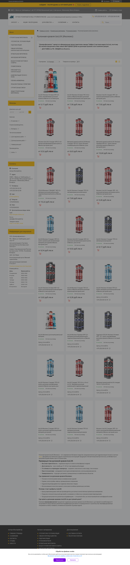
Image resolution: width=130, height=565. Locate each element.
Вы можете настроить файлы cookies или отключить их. (64, 556)
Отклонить (73, 560)
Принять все (59, 560)
